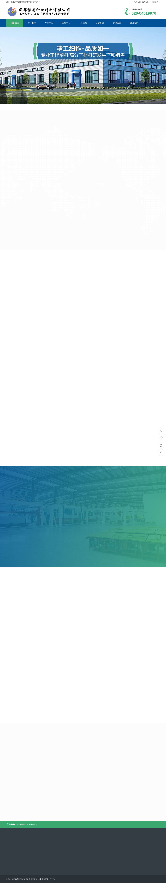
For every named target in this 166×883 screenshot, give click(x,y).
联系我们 (155, 2)
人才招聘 (100, 23)
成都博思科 (21, 824)
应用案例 (83, 23)
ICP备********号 (49, 879)
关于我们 (32, 23)
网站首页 (15, 23)
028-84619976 (161, 430)
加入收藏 (145, 2)
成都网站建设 (32, 824)
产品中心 (49, 23)
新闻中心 (66, 23)
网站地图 (137, 2)
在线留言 (117, 23)
